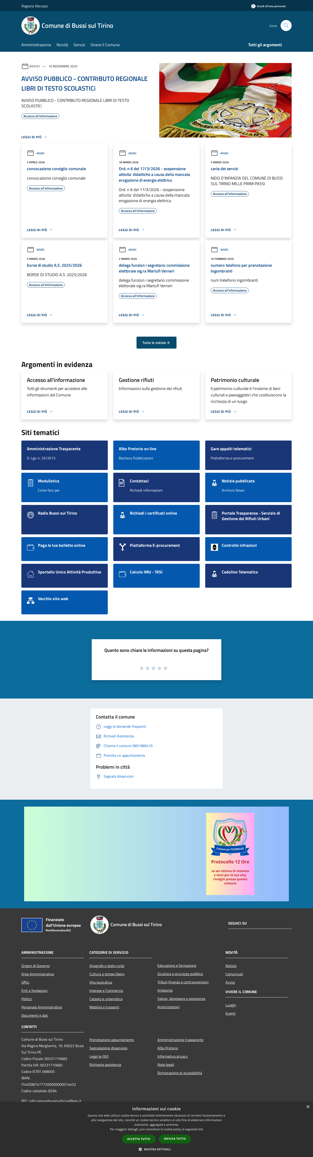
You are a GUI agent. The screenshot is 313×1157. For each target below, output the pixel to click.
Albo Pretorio (167, 1048)
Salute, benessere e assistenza (181, 998)
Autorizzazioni (168, 1007)
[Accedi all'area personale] (268, 6)
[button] (156, 1149)
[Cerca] (286, 25)
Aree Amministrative (37, 974)
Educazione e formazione (176, 965)
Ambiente (165, 990)
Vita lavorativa (100, 982)
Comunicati (234, 974)
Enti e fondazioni (34, 990)
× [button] (308, 1107)
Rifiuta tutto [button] (175, 1139)
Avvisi (34, 66)
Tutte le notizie (156, 342)
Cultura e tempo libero (106, 974)
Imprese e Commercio (106, 990)
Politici (26, 999)
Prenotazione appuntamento (111, 1039)
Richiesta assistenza (105, 1064)
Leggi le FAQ (99, 1056)
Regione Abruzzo (34, 6)
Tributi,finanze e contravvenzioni (183, 982)
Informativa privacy (172, 1056)
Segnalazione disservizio (108, 1048)
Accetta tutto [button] (138, 1139)
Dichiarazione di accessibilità (179, 1073)
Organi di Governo (35, 965)
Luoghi (230, 1005)
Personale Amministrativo (41, 1007)
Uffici (25, 982)
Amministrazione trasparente (180, 1039)
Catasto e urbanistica (105, 999)
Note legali (165, 1064)
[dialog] (156, 1129)
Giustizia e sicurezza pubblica (180, 974)
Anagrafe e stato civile (106, 965)
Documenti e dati (34, 1015)
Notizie (230, 965)
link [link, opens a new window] (200, 1129)
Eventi (230, 1013)
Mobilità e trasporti (104, 1007)
